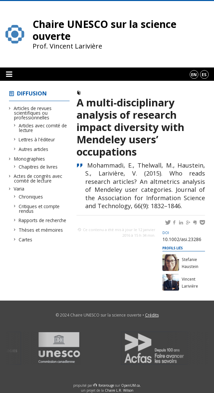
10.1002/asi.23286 (181, 236)
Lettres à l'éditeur (37, 139)
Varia (19, 189)
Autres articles (33, 149)
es (204, 74)
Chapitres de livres (38, 167)
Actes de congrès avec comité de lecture (38, 178)
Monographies (29, 159)
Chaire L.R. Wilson (119, 390)
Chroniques (31, 197)
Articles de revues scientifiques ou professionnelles (33, 113)
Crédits (152, 315)
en (194, 74)
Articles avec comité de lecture (43, 127)
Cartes (25, 239)
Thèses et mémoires (41, 230)
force (106, 385)
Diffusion (32, 93)
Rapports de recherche (42, 220)
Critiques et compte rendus (39, 208)
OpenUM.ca (130, 385)
